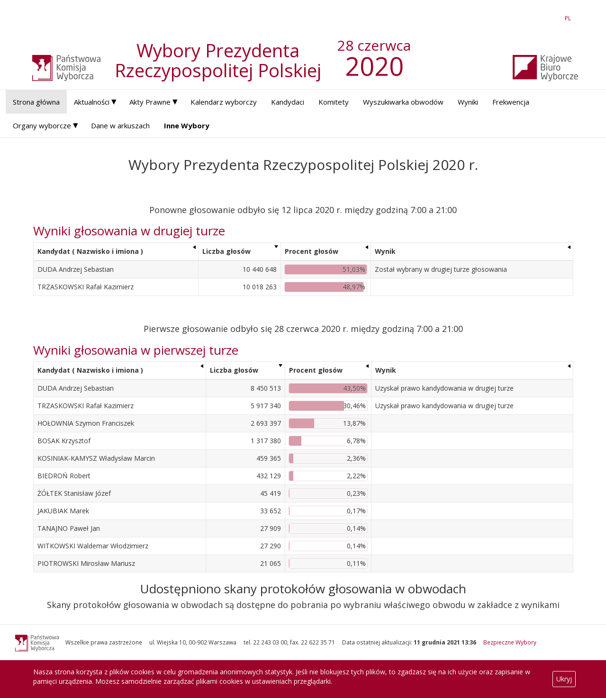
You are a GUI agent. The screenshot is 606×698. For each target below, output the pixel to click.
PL (569, 18)
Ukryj (564, 678)
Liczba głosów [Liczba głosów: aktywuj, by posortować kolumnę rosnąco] (226, 251)
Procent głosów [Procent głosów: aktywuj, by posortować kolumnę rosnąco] (311, 251)
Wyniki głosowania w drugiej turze (129, 230)
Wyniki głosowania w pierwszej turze (135, 349)
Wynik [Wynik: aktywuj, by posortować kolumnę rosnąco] (385, 251)
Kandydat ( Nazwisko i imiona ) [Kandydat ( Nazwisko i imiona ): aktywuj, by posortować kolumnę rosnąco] (90, 251)
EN (551, 18)
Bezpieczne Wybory (509, 642)
